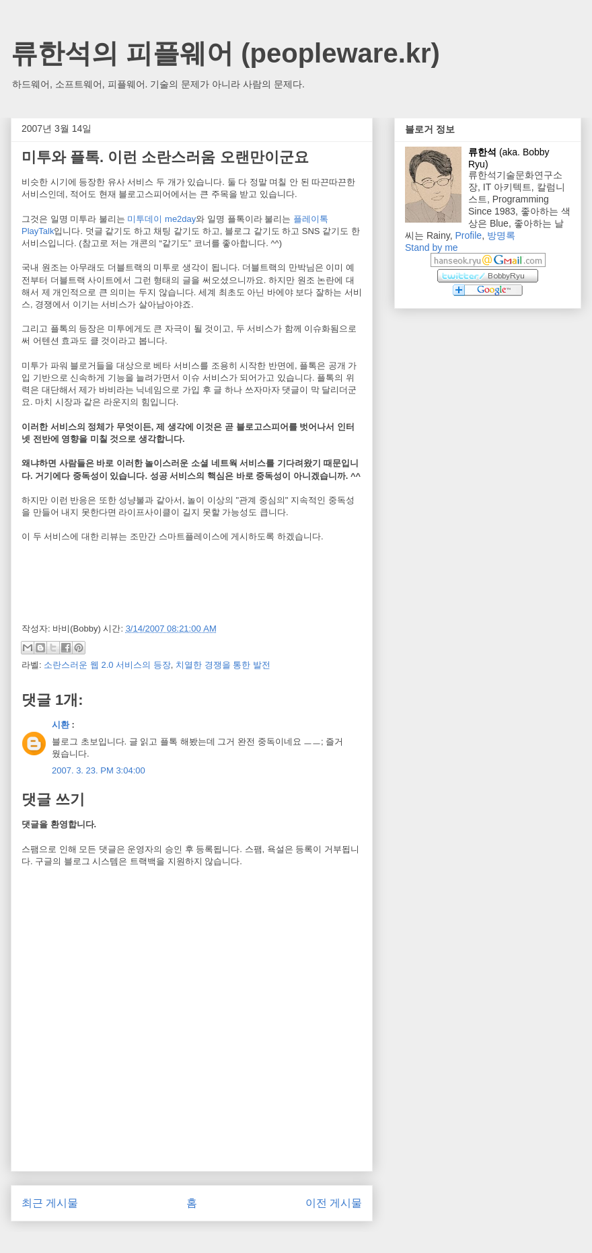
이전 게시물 (333, 1203)
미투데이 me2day (161, 219)
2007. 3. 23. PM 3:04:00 (98, 770)
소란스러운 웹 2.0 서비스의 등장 (107, 665)
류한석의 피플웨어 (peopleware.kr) (225, 53)
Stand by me (431, 247)
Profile (468, 235)
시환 (60, 725)
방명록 (501, 235)
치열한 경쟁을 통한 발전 (223, 665)
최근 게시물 (50, 1203)
